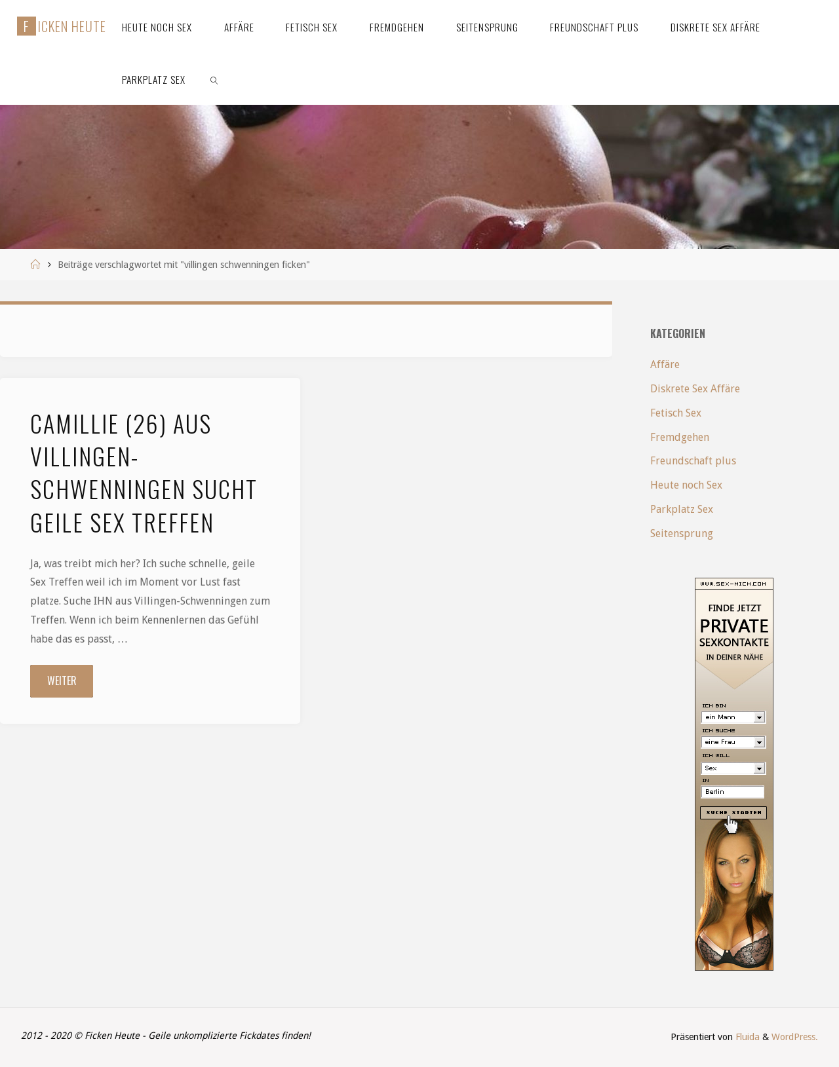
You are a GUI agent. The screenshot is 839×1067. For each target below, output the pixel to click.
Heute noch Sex (686, 485)
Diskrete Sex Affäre (695, 389)
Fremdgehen (679, 437)
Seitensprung (681, 533)
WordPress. (794, 1037)
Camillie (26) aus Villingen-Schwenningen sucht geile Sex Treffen (144, 472)
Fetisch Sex (675, 413)
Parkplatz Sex (681, 509)
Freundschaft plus (693, 461)
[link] (214, 78)
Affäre (665, 364)
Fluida (746, 1037)
